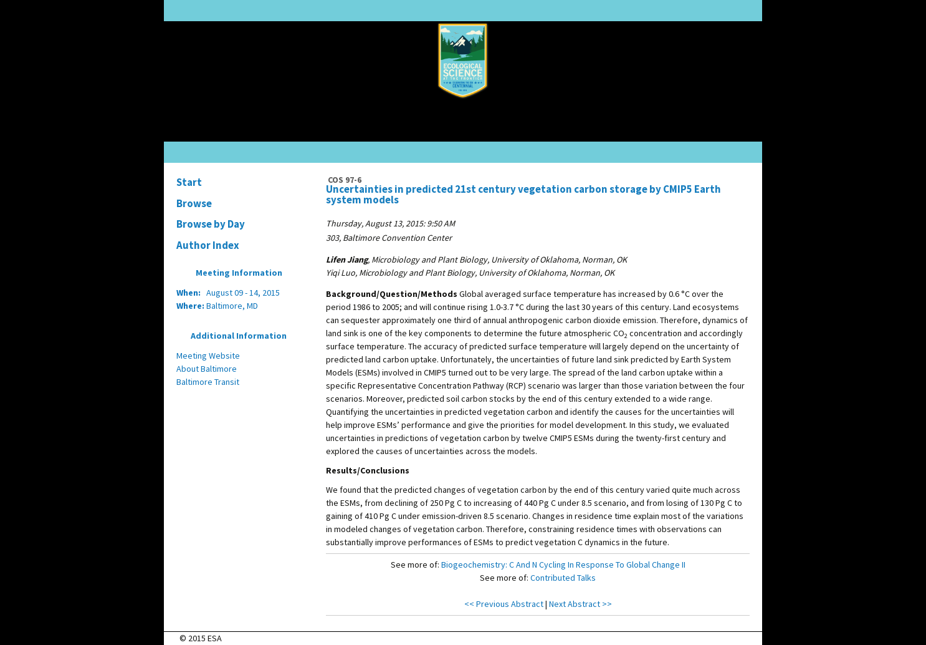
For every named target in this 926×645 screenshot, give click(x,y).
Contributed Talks (563, 577)
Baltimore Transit (207, 381)
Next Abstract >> (580, 603)
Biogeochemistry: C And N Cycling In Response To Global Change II (563, 564)
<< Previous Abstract (503, 603)
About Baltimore (206, 368)
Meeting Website (208, 355)
